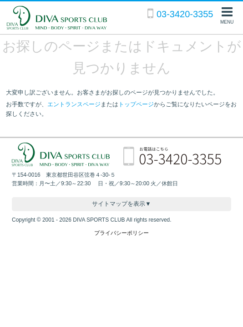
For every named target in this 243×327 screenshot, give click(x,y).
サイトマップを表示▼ (121, 203)
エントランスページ (74, 104)
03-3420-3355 (185, 14)
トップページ (136, 104)
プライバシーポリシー (121, 233)
